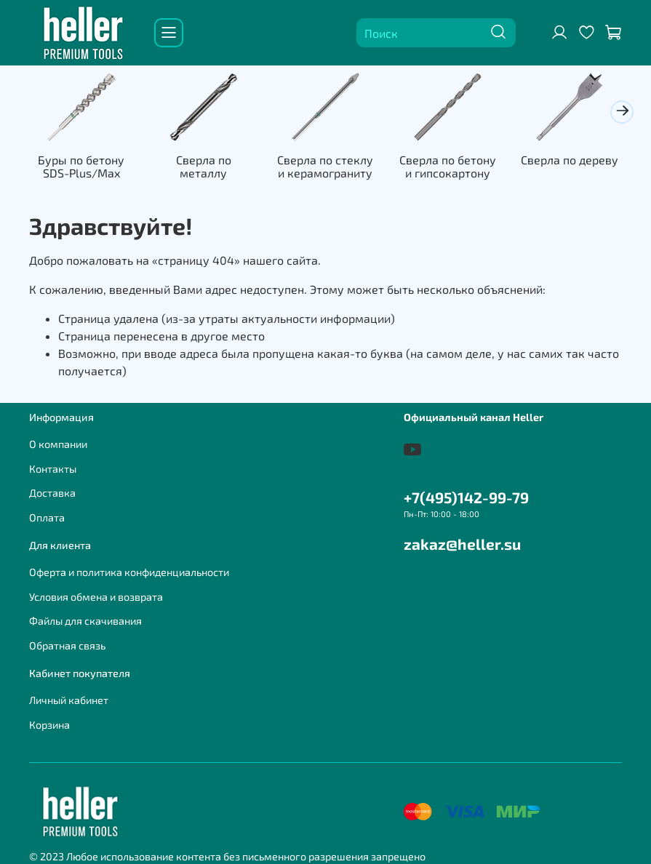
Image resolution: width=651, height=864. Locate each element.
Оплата (47, 517)
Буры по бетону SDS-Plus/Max (81, 166)
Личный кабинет (68, 700)
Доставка (52, 493)
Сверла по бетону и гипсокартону (447, 166)
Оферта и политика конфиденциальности (129, 572)
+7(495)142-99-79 (466, 497)
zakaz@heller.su (462, 544)
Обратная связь (67, 645)
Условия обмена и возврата (96, 597)
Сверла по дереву (569, 160)
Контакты (52, 469)
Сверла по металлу (203, 166)
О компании (58, 444)
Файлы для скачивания (85, 621)
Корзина (49, 725)
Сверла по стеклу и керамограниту (325, 166)
